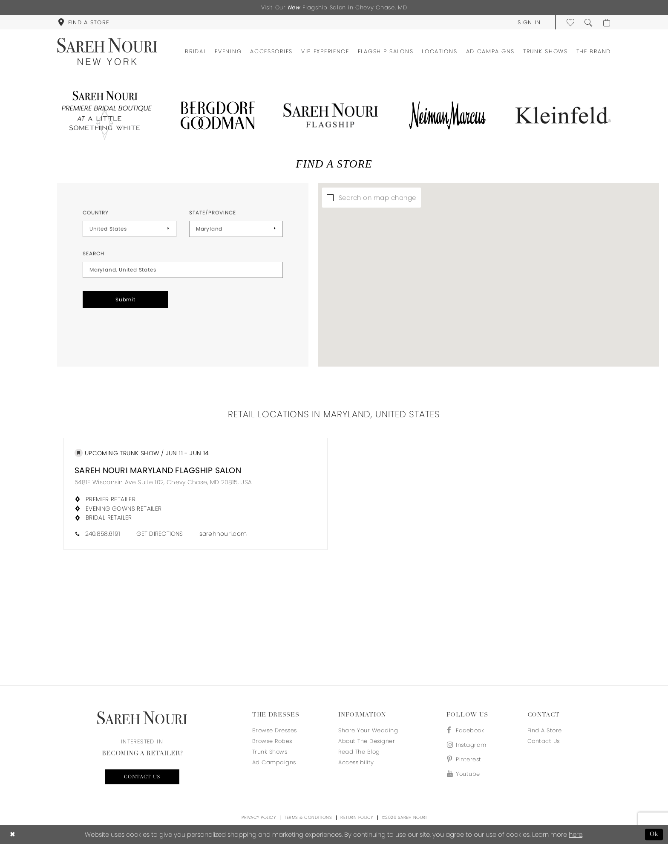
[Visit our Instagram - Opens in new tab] (466, 745)
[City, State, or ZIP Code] (183, 270)
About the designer (366, 741)
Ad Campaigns (274, 762)
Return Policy (356, 817)
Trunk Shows (270, 752)
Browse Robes (272, 741)
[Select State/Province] (236, 229)
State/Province (212, 212)
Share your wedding (368, 730)
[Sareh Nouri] (107, 51)
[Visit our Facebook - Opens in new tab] (466, 730)
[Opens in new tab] (105, 115)
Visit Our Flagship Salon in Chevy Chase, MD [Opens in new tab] (334, 7)
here (575, 834)
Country (96, 212)
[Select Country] (129, 229)
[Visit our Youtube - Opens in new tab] (466, 774)
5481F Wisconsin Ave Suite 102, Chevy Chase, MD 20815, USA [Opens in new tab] (163, 482)
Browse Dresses (274, 730)
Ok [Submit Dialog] (654, 834)
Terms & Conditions (308, 817)
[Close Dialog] (12, 834)
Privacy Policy (259, 817)
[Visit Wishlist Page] (571, 22)
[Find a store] (83, 22)
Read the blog (359, 752)
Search (93, 253)
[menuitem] (83, 22)
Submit (125, 299)
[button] (529, 22)
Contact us (142, 777)
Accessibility (356, 762)
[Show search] (589, 22)
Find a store (544, 730)
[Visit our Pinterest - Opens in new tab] (466, 759)
